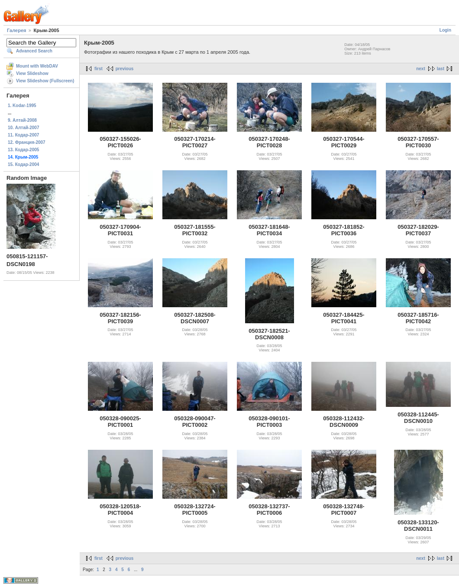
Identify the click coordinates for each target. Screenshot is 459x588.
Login (445, 30)
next (420, 68)
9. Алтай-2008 (22, 120)
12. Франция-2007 (26, 142)
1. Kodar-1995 (22, 105)
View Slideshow (32, 73)
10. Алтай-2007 (23, 127)
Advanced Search (34, 51)
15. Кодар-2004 (23, 164)
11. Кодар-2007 (23, 135)
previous (125, 68)
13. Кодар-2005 (23, 149)
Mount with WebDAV (37, 66)
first (98, 68)
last (440, 68)
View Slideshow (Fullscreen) (45, 80)
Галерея (16, 30)
